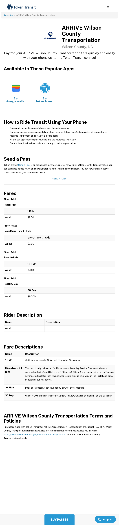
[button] (108, 7)
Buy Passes (59, 519)
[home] (21, 7)
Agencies (8, 15)
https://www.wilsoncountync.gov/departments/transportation (34, 434)
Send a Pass (24, 165)
